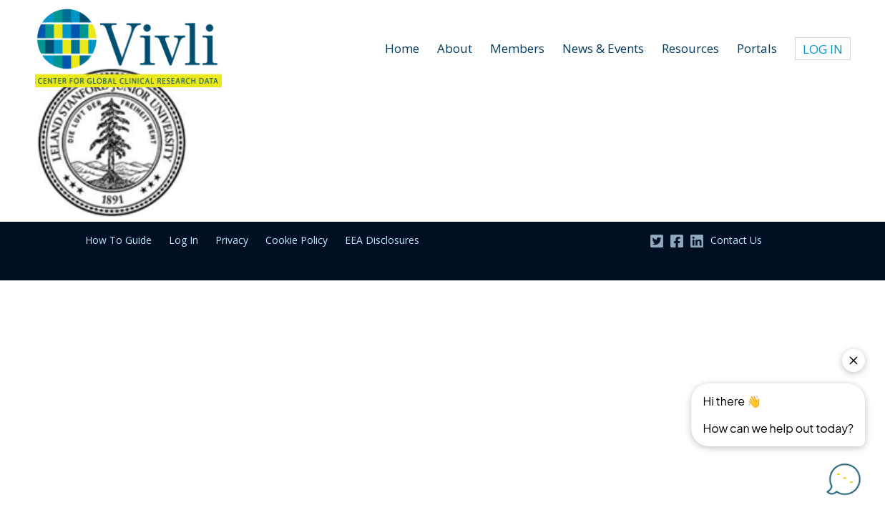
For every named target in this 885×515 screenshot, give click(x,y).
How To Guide (118, 240)
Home (402, 48)
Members (517, 48)
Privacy (231, 240)
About (454, 48)
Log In (183, 240)
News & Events (603, 48)
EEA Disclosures (382, 240)
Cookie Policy (296, 240)
